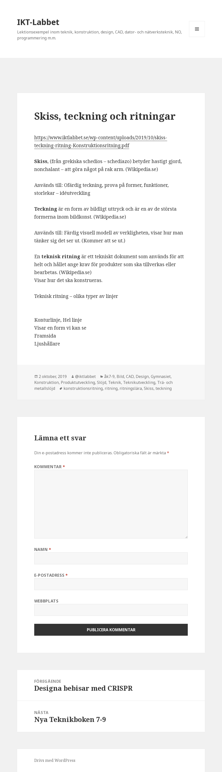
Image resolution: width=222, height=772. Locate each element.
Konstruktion (46, 382)
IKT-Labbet (38, 22)
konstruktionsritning (83, 388)
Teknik (114, 382)
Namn (42, 549)
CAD (130, 376)
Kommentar (49, 466)
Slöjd (101, 382)
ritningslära (131, 388)
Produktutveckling (78, 382)
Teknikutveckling (139, 382)
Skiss (149, 388)
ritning (111, 388)
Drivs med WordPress (54, 760)
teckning (164, 388)
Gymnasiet (161, 376)
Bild (120, 376)
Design (142, 376)
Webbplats (46, 601)
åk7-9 (109, 376)
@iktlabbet (85, 376)
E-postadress (51, 575)
